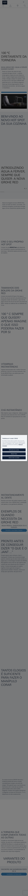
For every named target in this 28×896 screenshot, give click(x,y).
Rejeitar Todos (14, 453)
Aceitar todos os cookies (14, 457)
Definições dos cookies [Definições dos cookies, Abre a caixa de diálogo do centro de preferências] (14, 449)
